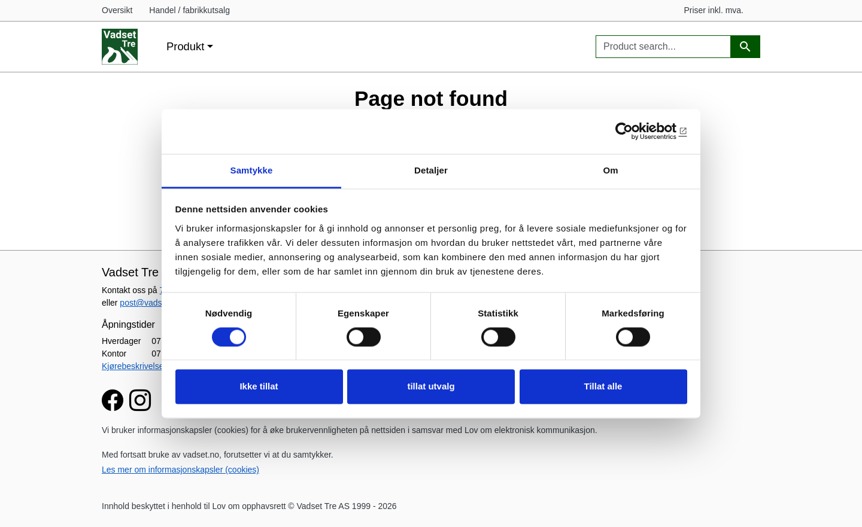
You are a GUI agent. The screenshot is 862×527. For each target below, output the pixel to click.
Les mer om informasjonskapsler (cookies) (180, 469)
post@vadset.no (150, 302)
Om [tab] (610, 170)
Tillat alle (603, 387)
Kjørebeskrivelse (132, 366)
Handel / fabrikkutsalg (189, 10)
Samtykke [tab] (251, 170)
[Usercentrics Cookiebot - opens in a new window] (634, 131)
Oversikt (117, 10)
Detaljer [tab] (431, 170)
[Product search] (745, 47)
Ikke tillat (258, 387)
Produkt (185, 46)
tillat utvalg (430, 387)
